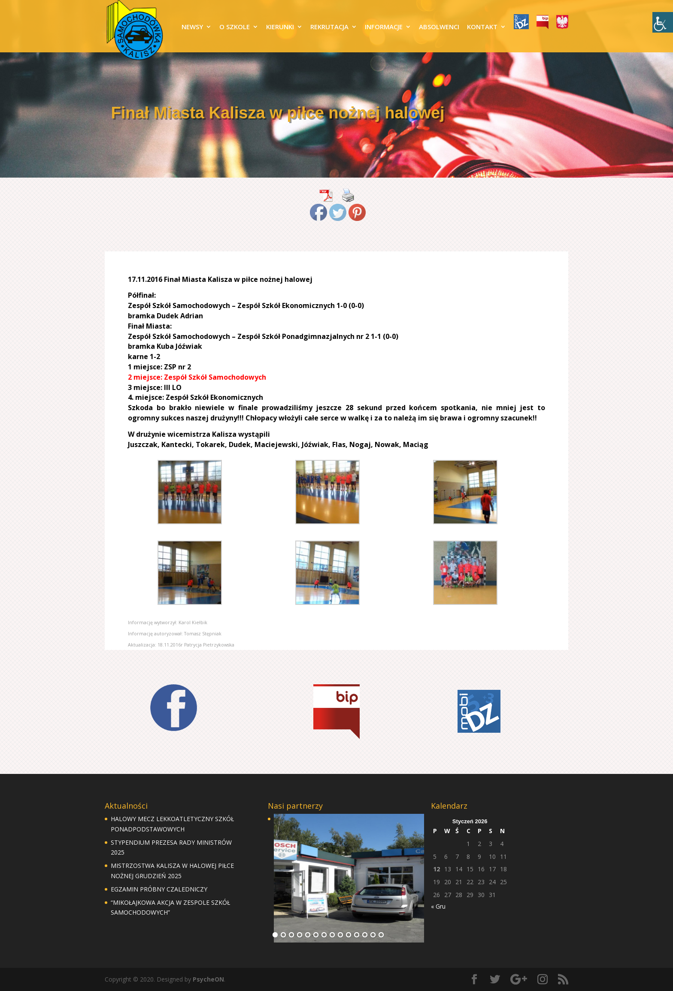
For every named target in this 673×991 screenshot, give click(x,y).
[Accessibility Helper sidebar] (662, 22)
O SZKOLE (234, 27)
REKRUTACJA (329, 27)
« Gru (438, 906)
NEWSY (192, 27)
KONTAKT (482, 27)
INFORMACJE (384, 27)
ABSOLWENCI (439, 27)
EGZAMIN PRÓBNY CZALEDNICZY (159, 889)
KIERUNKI (280, 27)
